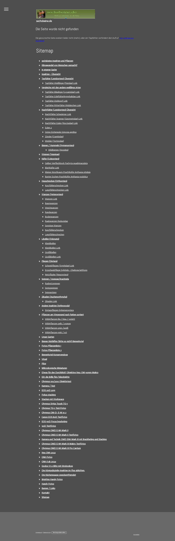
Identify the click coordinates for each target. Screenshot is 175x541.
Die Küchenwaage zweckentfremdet (59, 475)
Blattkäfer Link (52, 167)
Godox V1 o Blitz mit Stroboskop (57, 466)
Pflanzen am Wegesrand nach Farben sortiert (63, 314)
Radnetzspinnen (52, 283)
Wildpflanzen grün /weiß (56, 328)
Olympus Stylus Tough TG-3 (55, 403)
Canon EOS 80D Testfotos (54, 417)
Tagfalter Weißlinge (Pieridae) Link (61, 83)
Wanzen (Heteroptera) (52, 194)
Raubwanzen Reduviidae (56, 221)
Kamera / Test (48, 385)
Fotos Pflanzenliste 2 (51, 350)
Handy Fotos (48, 483)
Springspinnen (51, 288)
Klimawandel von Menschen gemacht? (59, 65)
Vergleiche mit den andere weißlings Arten (61, 87)
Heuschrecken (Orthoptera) (54, 181)
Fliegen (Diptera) (49, 261)
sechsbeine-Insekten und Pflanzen (57, 60)
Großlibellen (50, 252)
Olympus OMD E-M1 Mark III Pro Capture (61, 448)
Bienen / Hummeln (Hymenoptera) (58, 145)
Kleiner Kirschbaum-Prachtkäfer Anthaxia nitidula (67, 172)
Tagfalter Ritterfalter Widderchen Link (63, 105)
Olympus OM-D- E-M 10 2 (54, 412)
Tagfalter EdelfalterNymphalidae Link (62, 96)
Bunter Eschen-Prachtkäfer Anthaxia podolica (66, 176)
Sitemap (45, 497)
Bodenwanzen (51, 216)
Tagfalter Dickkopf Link (56, 101)
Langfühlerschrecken (54, 234)
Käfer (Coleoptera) (50, 158)
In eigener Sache (49, 69)
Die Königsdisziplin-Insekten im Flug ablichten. (63, 470)
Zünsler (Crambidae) (54, 136)
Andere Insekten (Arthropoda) (56, 305)
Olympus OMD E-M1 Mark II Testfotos (60, 434)
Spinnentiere (50, 292)
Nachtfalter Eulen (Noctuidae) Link (61, 123)
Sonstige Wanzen (53, 225)
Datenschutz (47, 532)
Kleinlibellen (50, 243)
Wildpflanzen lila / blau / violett (60, 319)
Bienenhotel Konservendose (55, 354)
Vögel (44, 359)
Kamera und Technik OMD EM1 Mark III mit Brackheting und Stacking (74, 439)
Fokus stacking (49, 394)
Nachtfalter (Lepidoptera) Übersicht (59, 109)
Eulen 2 (48, 127)
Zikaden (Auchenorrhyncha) (54, 296)
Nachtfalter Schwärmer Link (58, 114)
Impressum (39, 532)
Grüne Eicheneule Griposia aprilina (60, 132)
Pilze (44, 363)
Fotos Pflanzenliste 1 (51, 345)
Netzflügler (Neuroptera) (56, 274)
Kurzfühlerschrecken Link (56, 185)
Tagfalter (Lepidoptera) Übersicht (57, 78)
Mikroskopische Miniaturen (54, 368)
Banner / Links (48, 488)
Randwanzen (51, 212)
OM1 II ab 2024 (49, 461)
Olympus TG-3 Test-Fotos (54, 408)
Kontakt (45, 492)
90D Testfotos (49, 426)
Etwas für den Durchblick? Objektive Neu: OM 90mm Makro (70, 372)
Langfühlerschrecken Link (57, 190)
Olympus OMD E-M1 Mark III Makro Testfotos (64, 443)
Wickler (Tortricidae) (54, 141)
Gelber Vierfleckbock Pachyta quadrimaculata (66, 163)
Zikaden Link (51, 301)
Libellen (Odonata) (50, 239)
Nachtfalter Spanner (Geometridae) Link (63, 118)
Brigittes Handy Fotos (52, 479)
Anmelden (136, 534)
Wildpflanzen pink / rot (56, 332)
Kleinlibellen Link (52, 247)
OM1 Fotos (47, 457)
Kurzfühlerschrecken (54, 230)
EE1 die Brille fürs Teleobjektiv (56, 377)
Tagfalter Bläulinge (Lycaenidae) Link (62, 92)
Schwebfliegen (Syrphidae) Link (59, 265)
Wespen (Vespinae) (50, 154)
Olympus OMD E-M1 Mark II (55, 430)
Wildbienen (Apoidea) (58, 149)
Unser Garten (48, 337)
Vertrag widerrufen (59, 532)
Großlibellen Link (53, 256)
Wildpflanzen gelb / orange (58, 323)
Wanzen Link (51, 198)
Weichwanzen (51, 207)
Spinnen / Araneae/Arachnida (55, 279)
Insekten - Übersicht (51, 74)
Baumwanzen (51, 203)
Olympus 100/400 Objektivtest (56, 381)
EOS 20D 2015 (48, 390)
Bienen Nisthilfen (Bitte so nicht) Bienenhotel (63, 341)
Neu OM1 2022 (49, 452)
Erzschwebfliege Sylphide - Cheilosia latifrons (66, 270)
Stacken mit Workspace (53, 399)
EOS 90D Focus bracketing (54, 421)
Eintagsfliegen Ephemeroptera (59, 310)
